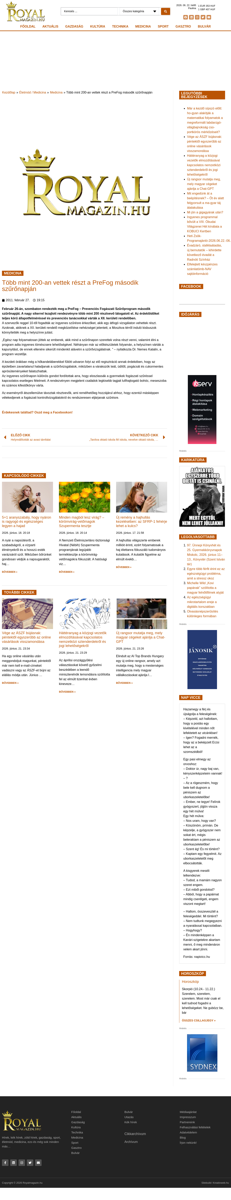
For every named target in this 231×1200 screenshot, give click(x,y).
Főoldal (27, 26)
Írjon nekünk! (188, 1142)
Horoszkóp (190, 982)
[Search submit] (165, 11)
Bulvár (204, 26)
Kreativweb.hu (221, 1182)
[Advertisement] (115, 60)
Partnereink (187, 1122)
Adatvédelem (188, 1132)
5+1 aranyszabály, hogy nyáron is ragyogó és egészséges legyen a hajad (26, 521)
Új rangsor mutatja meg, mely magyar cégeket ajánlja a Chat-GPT (140, 637)
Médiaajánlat (188, 1112)
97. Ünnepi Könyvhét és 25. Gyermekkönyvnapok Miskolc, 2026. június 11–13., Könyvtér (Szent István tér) (206, 555)
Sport (163, 26)
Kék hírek (130, 1122)
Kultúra (97, 26)
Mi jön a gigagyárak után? (205, 212)
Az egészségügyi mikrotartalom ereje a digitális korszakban (202, 602)
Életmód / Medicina (32, 92)
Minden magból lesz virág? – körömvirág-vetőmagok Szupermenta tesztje (81, 521)
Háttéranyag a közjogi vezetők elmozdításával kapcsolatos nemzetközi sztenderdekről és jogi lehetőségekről (82, 639)
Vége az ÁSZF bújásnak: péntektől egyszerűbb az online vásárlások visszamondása (26, 637)
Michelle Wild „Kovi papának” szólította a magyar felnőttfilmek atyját (205, 587)
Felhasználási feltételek (195, 1127)
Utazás (129, 1117)
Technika (120, 26)
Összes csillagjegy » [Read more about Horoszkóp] (199, 1020)
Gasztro (183, 26)
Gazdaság (74, 26)
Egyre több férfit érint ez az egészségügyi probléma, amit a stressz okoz (206, 573)
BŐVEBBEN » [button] (9, 572)
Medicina (143, 26)
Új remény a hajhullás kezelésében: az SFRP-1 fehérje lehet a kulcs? (141, 521)
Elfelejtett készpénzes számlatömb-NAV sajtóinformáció (202, 269)
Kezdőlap (8, 92)
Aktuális (50, 26)
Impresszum (188, 1117)
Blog (183, 1137)
